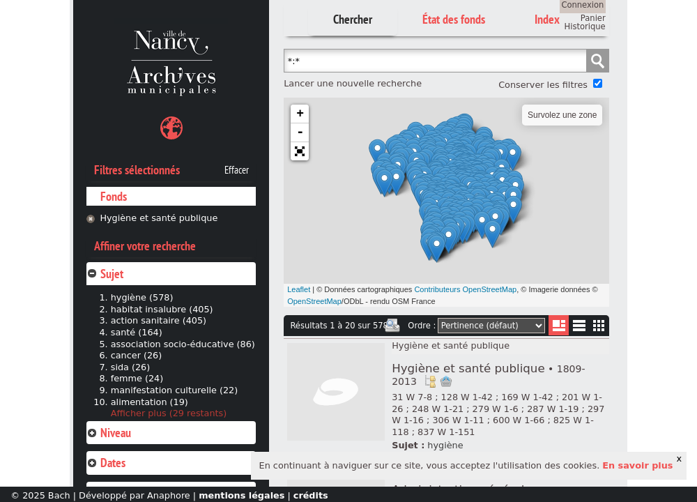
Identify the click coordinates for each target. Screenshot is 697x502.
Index (547, 19)
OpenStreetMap (314, 301)
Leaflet (298, 289)
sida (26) (131, 367)
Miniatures (599, 325)
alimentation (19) (149, 402)
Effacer (236, 170)
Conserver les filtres (543, 84)
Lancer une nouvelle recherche (353, 83)
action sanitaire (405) (158, 320)
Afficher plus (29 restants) (169, 413)
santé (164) (136, 332)
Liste (559, 325)
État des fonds (453, 19)
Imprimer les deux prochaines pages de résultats (392, 325)
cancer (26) (136, 355)
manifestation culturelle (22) (174, 390)
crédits (310, 495)
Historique (585, 26)
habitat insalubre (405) (162, 309)
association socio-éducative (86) (183, 344)
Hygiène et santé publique (158, 218)
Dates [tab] (105, 463)
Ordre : (422, 325)
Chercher (352, 19)
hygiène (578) (142, 297)
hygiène (445, 445)
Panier (593, 18)
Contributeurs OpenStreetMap (465, 289)
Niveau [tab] (108, 433)
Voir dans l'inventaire (430, 381)
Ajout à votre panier (446, 381)
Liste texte (579, 328)
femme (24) (137, 378)
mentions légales (241, 495)
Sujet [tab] (104, 274)
